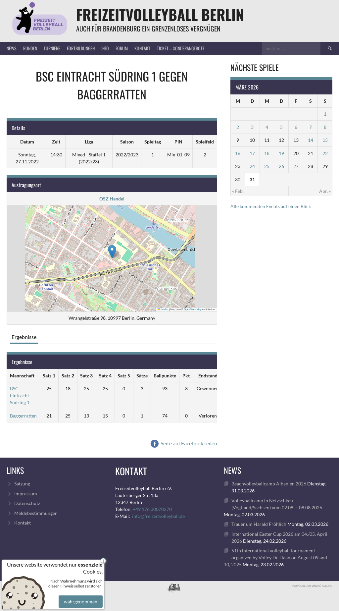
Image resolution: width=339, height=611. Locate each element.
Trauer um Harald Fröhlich (258, 524)
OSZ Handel (111, 198)
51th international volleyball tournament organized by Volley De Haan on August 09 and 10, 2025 (275, 557)
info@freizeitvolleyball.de (158, 516)
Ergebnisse (24, 337)
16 (237, 153)
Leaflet (163, 309)
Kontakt (142, 48)
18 (266, 153)
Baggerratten (23, 415)
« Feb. (238, 191)
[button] (112, 251)
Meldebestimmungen (36, 513)
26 (281, 166)
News (12, 48)
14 (310, 140)
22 (325, 153)
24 (252, 166)
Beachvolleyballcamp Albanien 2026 (268, 483)
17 (252, 153)
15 (325, 140)
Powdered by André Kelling (312, 585)
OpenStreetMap (193, 309)
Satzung (22, 483)
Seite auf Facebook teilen (184, 443)
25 (266, 166)
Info (105, 48)
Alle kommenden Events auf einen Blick (270, 206)
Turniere (52, 48)
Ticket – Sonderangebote (181, 48)
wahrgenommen (80, 596)
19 (281, 153)
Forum (122, 48)
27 (296, 166)
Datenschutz (27, 503)
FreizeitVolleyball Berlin (160, 14)
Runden (30, 48)
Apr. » (325, 191)
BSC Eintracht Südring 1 (19, 395)
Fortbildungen (81, 48)
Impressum (25, 493)
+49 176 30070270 (152, 509)
